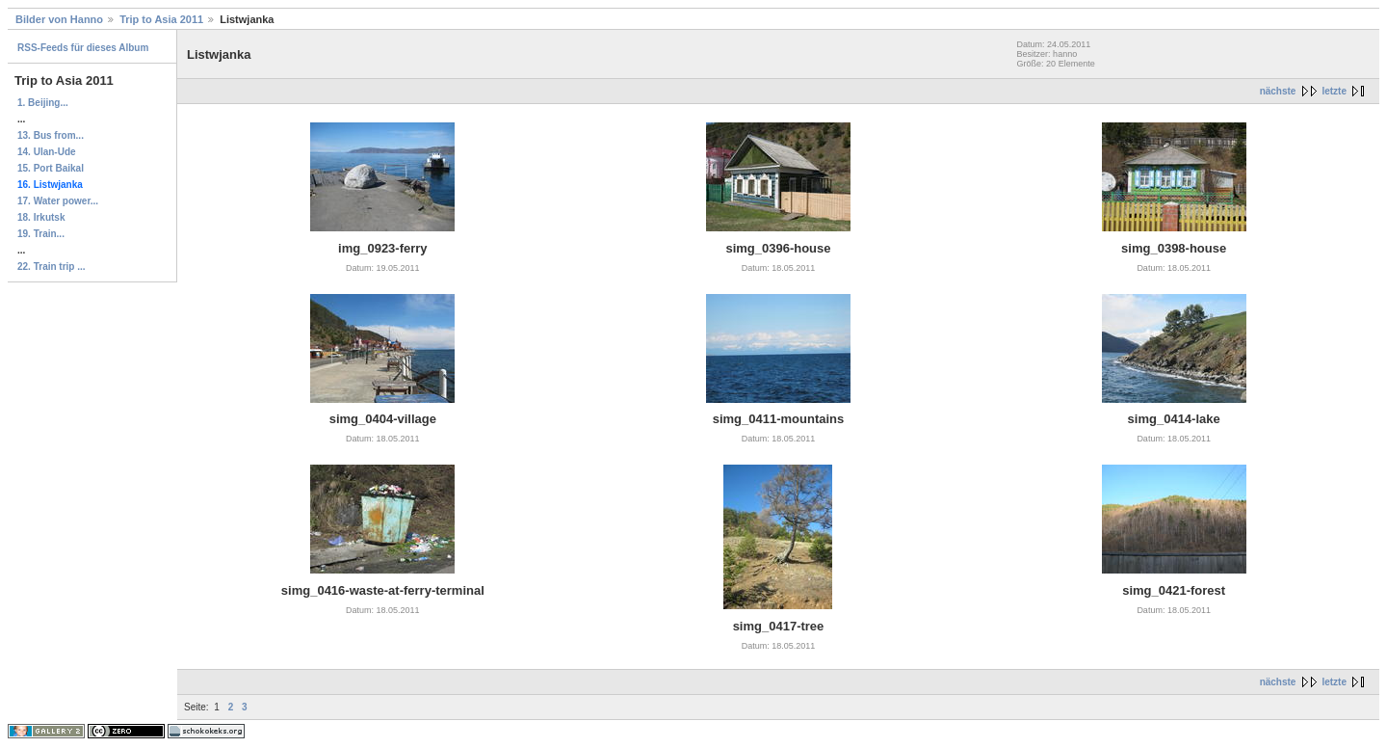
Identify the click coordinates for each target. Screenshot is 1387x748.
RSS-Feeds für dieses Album (82, 47)
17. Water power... (57, 201)
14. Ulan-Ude (46, 152)
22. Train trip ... (51, 266)
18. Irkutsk (41, 217)
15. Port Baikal (50, 168)
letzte (1334, 91)
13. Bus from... (50, 135)
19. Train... (41, 233)
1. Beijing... (42, 102)
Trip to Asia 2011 (161, 19)
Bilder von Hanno (59, 19)
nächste (1278, 91)
